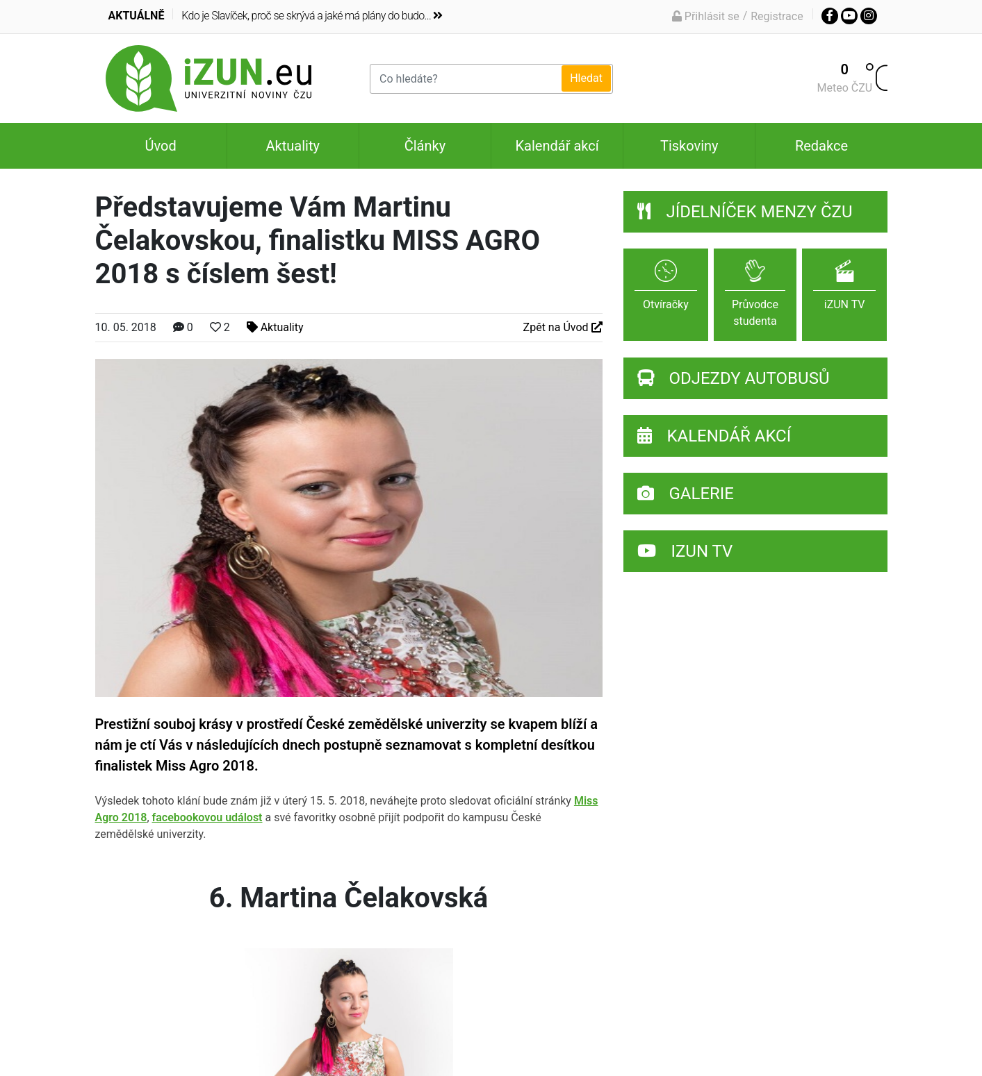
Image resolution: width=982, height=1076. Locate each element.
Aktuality (293, 145)
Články (424, 145)
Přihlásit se (705, 16)
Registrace (777, 16)
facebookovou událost (207, 817)
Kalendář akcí (557, 145)
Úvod (160, 145)
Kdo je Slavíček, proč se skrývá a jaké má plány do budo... (311, 15)
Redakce (821, 145)
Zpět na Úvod (563, 327)
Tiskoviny (689, 145)
